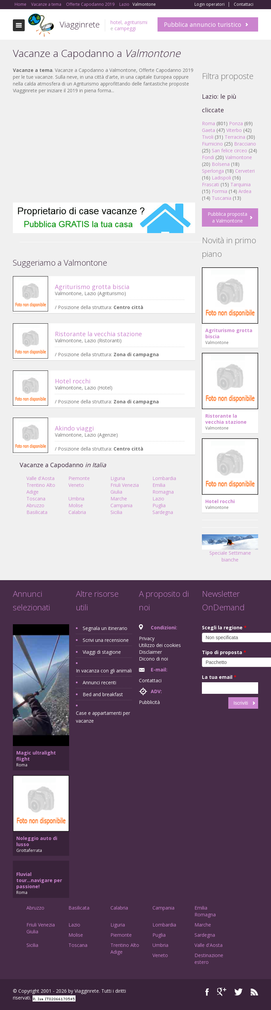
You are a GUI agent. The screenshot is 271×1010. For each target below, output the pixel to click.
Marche (118, 498)
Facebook (207, 992)
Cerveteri (245, 171)
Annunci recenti (99, 682)
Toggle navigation (19, 25)
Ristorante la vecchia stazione (98, 334)
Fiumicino (212, 143)
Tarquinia (240, 184)
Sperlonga (213, 171)
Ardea (244, 191)
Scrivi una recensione (106, 640)
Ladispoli (221, 177)
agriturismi (135, 22)
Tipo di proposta (224, 652)
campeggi (125, 28)
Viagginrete (80, 24)
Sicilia (116, 512)
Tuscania (221, 198)
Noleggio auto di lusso (36, 841)
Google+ (221, 992)
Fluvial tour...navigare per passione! (39, 880)
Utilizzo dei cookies (160, 645)
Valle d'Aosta (40, 478)
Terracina (235, 137)
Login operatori (209, 4)
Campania (121, 505)
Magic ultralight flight (36, 755)
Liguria (117, 478)
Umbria (76, 498)
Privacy (146, 638)
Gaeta (208, 130)
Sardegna (162, 512)
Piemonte (79, 478)
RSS (254, 992)
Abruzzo (35, 505)
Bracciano (245, 143)
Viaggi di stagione (102, 652)
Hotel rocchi (72, 381)
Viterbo (234, 130)
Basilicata (36, 512)
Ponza (236, 123)
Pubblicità (149, 702)
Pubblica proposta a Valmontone (227, 217)
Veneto (76, 485)
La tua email (219, 677)
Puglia (159, 505)
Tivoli (207, 137)
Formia (219, 191)
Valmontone (238, 157)
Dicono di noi (153, 658)
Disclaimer (150, 652)
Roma (208, 123)
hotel (116, 22)
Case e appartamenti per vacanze (103, 717)
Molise (75, 505)
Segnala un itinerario (105, 628)
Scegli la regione (224, 627)
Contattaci (243, 4)
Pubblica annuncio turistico (202, 24)
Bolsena (221, 164)
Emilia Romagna (163, 488)
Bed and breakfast (103, 694)
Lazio (158, 498)
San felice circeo (229, 150)
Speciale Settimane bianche (230, 550)
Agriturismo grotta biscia (92, 287)
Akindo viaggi (74, 428)
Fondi (208, 157)
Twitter (238, 992)
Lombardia (164, 478)
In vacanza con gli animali (104, 670)
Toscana (35, 498)
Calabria (77, 512)
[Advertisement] (104, 148)
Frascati (210, 184)
